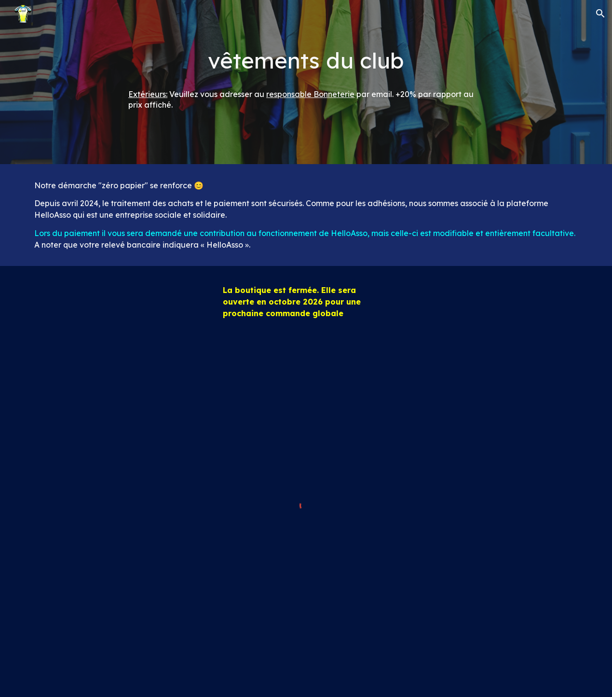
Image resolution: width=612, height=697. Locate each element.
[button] (600, 13)
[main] (306, 61)
